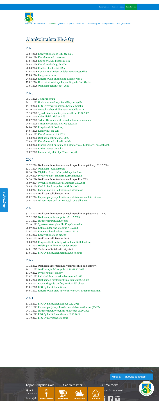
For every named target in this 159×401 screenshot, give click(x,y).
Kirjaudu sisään (118, 7)
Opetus (71, 23)
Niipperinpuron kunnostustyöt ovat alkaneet (63, 200)
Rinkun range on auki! (50, 148)
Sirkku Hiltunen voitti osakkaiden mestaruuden (64, 120)
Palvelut (80, 23)
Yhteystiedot (108, 23)
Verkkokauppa (93, 23)
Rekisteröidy (131, 7)
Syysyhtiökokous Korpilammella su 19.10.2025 (63, 113)
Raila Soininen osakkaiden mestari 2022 (60, 276)
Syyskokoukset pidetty (50, 272)
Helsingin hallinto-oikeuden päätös (57, 245)
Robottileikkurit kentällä (51, 116)
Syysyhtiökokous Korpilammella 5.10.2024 (61, 182)
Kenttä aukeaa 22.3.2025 (51, 134)
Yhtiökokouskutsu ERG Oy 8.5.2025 (57, 123)
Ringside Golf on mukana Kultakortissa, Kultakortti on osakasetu (74, 145)
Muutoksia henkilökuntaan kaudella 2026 (61, 109)
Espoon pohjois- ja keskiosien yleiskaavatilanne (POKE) (69, 307)
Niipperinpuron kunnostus (53, 220)
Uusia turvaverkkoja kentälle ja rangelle (60, 102)
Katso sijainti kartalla (36, 398)
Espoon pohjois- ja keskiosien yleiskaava (60, 190)
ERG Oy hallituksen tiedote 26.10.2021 (59, 314)
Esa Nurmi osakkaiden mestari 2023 (58, 231)
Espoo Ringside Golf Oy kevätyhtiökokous (61, 283)
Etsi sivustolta (104, 7)
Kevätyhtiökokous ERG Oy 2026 (55, 53)
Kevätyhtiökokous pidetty (52, 234)
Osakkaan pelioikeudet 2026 (53, 85)
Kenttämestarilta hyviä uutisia (54, 141)
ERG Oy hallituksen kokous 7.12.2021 (58, 303)
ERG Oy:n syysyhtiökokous (53, 317)
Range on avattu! (47, 75)
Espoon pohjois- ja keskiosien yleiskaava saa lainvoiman (69, 197)
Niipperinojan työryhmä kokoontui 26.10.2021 (63, 310)
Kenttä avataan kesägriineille (54, 60)
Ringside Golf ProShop (50, 127)
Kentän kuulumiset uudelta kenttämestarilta (62, 71)
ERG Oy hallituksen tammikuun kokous (60, 252)
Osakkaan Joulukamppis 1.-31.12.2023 (59, 217)
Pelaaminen (39, 23)
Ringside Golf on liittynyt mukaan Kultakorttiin (64, 242)
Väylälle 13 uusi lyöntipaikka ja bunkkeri (60, 172)
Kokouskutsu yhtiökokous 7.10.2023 (58, 227)
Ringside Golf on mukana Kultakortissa (60, 78)
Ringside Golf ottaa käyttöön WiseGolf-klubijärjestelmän (69, 290)
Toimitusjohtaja (46, 98)
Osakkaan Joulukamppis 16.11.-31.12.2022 (61, 269)
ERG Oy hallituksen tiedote (53, 287)
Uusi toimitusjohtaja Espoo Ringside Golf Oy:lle (64, 82)
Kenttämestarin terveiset (51, 57)
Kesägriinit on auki (48, 130)
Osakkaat (52, 23)
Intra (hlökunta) (123, 23)
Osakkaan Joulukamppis (51, 168)
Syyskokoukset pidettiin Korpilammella (60, 175)
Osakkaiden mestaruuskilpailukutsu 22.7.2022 (63, 280)
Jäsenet (61, 23)
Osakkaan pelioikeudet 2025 (53, 138)
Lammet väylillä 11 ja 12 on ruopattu (58, 152)
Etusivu (28, 23)
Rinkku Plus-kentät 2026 (51, 68)
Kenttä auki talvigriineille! (52, 64)
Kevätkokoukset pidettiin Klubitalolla (59, 186)
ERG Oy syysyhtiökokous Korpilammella (60, 106)
